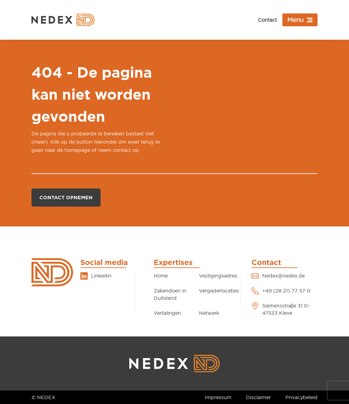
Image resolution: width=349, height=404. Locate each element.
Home (161, 275)
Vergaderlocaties (219, 290)
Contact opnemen (66, 197)
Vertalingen (167, 313)
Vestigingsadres (218, 275)
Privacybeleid (301, 397)
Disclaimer (258, 397)
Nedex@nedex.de (283, 275)
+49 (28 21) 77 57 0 (286, 290)
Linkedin (101, 275)
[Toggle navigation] (300, 19)
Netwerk (209, 313)
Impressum (218, 397)
